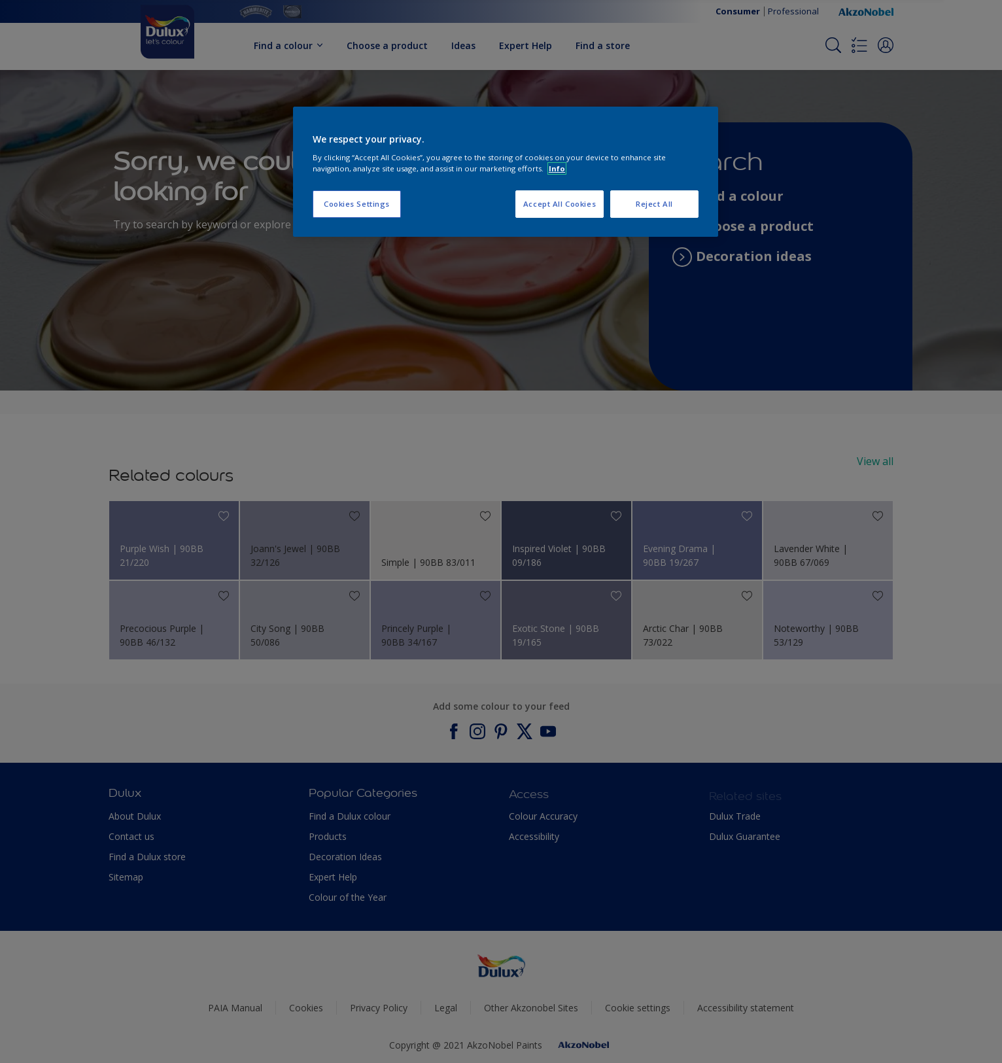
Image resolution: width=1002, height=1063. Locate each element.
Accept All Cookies (559, 204)
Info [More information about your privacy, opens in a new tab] (557, 168)
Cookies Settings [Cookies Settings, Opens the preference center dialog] (357, 204)
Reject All (654, 204)
